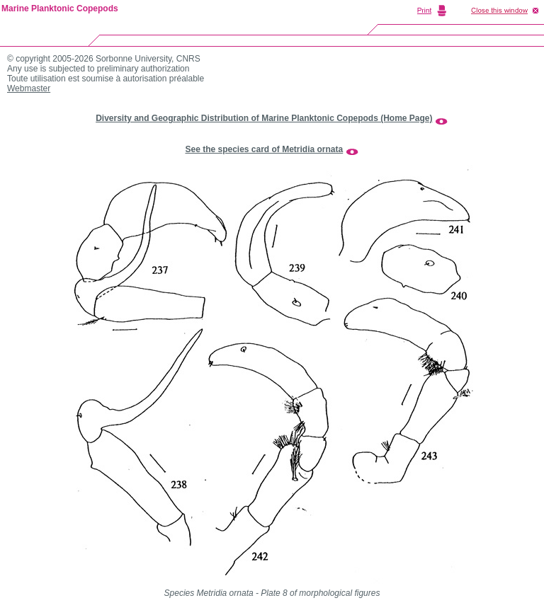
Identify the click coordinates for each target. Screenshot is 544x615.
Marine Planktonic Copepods (59, 8)
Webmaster (28, 88)
